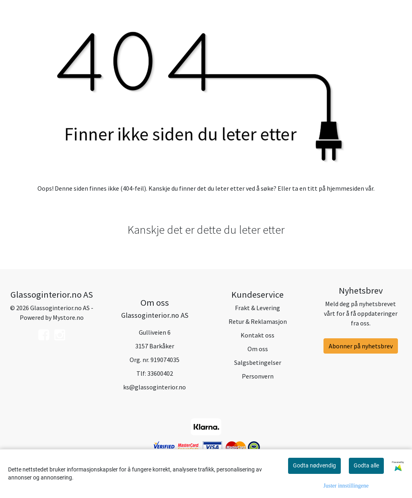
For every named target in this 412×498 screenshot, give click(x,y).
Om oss (257, 349)
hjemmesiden (345, 188)
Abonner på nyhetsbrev (361, 346)
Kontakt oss (257, 335)
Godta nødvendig (314, 465)
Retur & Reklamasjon (258, 321)
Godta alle (366, 465)
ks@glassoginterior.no (154, 387)
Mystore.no (68, 317)
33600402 (160, 373)
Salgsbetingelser (257, 362)
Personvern (258, 376)
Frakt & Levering (257, 308)
